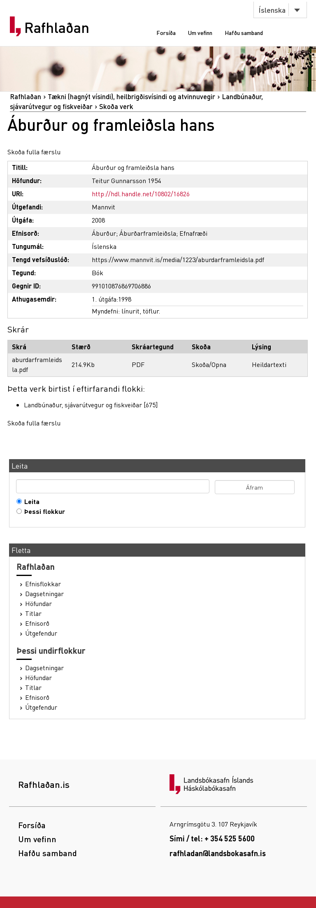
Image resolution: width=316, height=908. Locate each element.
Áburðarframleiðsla (147, 233)
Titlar (33, 613)
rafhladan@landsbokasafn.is (218, 853)
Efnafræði (193, 233)
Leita (30, 501)
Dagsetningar (44, 594)
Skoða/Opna (209, 364)
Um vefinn (200, 32)
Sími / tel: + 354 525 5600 (212, 838)
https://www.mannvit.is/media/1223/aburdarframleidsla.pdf (178, 259)
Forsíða (166, 32)
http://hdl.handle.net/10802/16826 (141, 193)
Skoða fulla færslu (33, 151)
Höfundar (38, 603)
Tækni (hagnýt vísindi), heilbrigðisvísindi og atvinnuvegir (131, 96)
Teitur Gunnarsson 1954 (126, 180)
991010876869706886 (121, 285)
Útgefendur (41, 633)
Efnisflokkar (43, 584)
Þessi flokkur (43, 511)
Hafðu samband (244, 32)
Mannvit (103, 206)
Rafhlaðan (56, 27)
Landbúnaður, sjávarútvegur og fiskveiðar (83, 404)
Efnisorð (37, 623)
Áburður (104, 233)
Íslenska (272, 9)
